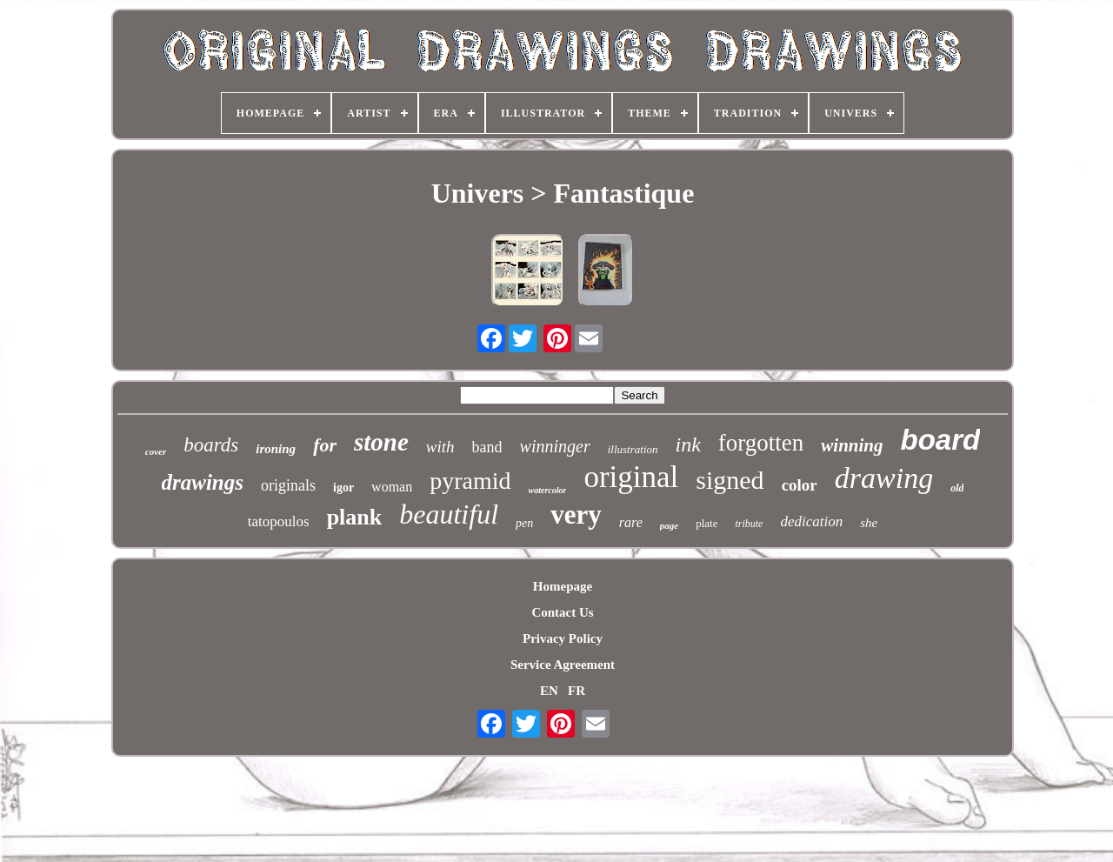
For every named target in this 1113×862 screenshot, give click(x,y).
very (576, 514)
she (868, 523)
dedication (811, 521)
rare (631, 522)
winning (852, 445)
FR (576, 691)
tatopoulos (279, 521)
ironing (276, 449)
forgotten (760, 443)
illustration (633, 449)
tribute (749, 524)
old (956, 488)
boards (210, 445)
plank (355, 517)
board (941, 440)
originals (288, 485)
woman (391, 486)
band (487, 447)
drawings (202, 482)
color (799, 485)
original (630, 477)
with (440, 447)
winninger (555, 446)
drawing (884, 478)
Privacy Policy (563, 638)
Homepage (562, 586)
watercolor (548, 490)
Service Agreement (562, 665)
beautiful (448, 514)
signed (729, 479)
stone (381, 442)
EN (549, 691)
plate (706, 523)
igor (343, 487)
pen (524, 523)
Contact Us (562, 612)
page (669, 525)
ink (688, 444)
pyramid (470, 480)
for (325, 445)
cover (155, 451)
